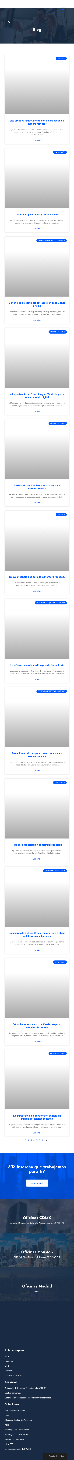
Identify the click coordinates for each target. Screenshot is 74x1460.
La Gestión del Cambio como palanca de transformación (37, 487)
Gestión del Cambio (13, 1393)
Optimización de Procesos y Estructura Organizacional (28, 1398)
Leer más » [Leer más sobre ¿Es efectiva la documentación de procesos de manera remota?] (37, 140)
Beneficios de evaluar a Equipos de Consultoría (37, 665)
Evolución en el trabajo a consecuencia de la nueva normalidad (37, 755)
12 (53, 1140)
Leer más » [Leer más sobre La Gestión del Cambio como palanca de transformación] (37, 503)
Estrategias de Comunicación (17, 1430)
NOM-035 (9, 1444)
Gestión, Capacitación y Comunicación (37, 214)
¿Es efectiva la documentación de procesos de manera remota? (37, 122)
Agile (7, 1425)
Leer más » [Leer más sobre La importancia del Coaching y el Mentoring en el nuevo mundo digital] (37, 411)
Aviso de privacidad (13, 1375)
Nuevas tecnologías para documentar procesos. (37, 576)
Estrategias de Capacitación (16, 1434)
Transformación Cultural (15, 1410)
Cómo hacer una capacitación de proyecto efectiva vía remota (37, 1026)
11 (49, 1140)
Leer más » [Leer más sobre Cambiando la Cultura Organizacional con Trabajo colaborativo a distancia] (37, 950)
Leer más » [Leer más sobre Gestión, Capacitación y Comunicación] (37, 229)
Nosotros (9, 1361)
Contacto (8, 1371)
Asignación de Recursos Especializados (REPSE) (25, 1388)
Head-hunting (10, 1415)
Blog (7, 1366)
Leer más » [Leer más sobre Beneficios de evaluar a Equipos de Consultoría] (37, 679)
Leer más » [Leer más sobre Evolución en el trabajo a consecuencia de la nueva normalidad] (37, 771)
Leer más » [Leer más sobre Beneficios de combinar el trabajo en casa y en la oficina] (37, 320)
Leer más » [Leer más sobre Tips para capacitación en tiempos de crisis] (37, 859)
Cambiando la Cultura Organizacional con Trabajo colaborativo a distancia (37, 935)
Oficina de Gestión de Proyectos (18, 1420)
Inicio (7, 1356)
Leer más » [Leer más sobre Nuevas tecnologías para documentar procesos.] (37, 591)
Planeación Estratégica (14, 1439)
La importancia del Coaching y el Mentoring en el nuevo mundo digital (37, 396)
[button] (63, 9)
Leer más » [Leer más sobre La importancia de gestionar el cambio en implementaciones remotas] (37, 1133)
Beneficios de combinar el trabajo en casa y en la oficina (37, 304)
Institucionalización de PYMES (18, 1449)
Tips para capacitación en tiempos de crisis (37, 844)
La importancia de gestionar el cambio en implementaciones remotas (37, 1117)
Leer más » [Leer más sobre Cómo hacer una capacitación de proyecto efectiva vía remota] (37, 1042)
